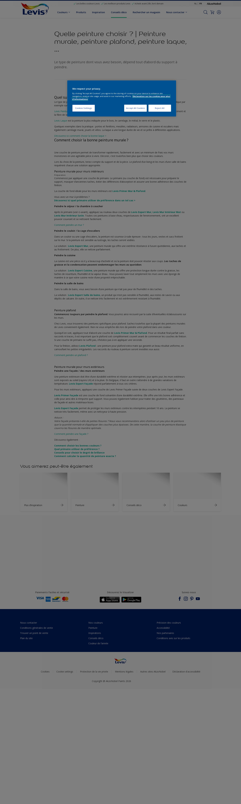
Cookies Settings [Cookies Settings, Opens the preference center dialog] (83, 108)
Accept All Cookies (135, 108)
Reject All (160, 108)
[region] (121, 98)
